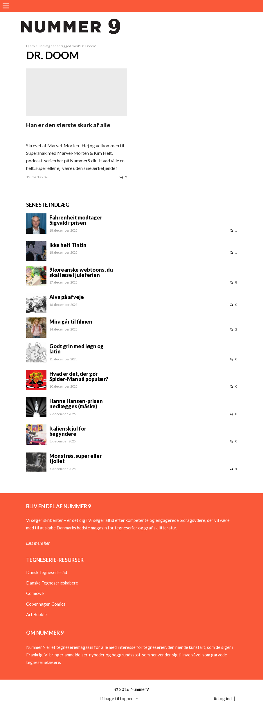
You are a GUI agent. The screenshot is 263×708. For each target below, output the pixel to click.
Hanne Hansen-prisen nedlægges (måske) (76, 403)
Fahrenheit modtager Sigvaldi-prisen (75, 220)
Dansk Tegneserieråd (46, 572)
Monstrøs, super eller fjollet (75, 458)
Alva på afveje (66, 296)
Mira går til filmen (70, 321)
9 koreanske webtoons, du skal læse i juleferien (81, 272)
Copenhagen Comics (45, 604)
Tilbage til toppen (118, 698)
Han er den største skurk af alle (68, 124)
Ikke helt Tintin (68, 245)
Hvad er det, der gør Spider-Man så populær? (78, 376)
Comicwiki (36, 593)
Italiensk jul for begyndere (67, 431)
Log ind (223, 698)
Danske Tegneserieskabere (52, 582)
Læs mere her (38, 543)
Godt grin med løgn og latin (76, 349)
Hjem (30, 46)
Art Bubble (36, 614)
